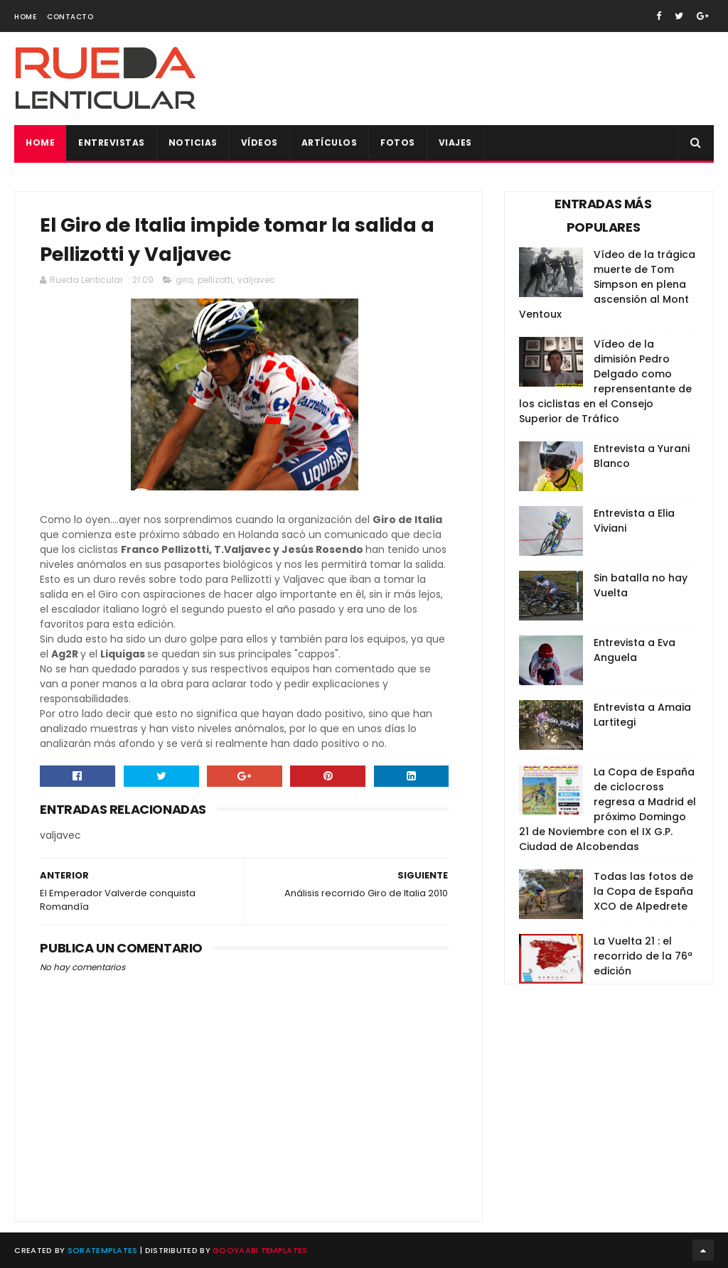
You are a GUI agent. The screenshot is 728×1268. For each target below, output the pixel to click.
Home (25, 16)
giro (184, 280)
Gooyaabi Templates (260, 1250)
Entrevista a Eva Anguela (634, 650)
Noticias (193, 142)
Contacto (70, 16)
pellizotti (215, 280)
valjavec (256, 280)
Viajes (455, 142)
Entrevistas (111, 142)
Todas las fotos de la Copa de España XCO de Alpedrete (643, 891)
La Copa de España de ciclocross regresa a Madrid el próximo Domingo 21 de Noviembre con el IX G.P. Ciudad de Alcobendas (607, 809)
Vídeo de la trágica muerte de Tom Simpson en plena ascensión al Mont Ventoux (607, 284)
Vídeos (259, 142)
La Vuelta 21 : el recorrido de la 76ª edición (643, 956)
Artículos (329, 142)
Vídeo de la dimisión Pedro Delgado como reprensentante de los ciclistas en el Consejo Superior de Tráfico (605, 381)
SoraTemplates (103, 1250)
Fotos (397, 142)
